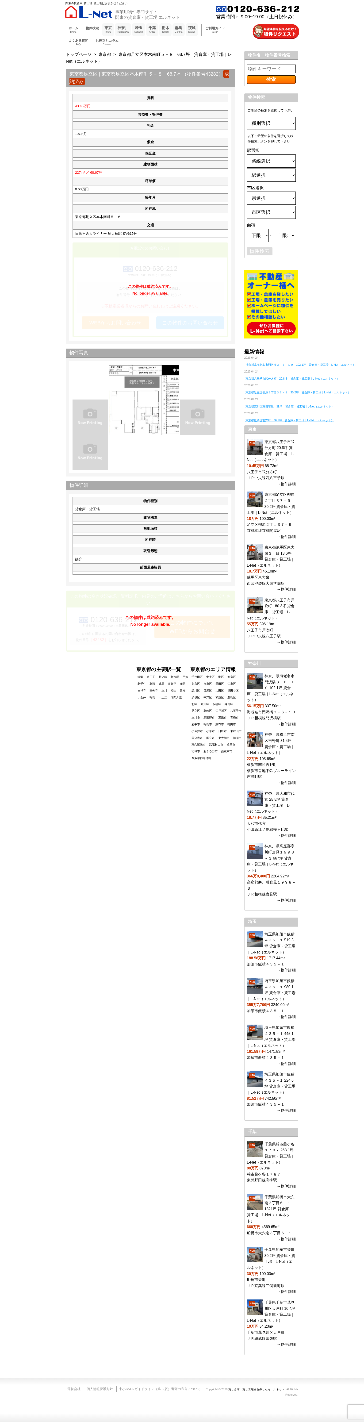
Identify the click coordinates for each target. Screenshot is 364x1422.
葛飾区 (207, 710)
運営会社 (73, 1389)
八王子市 (235, 710)
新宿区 (231, 677)
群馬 (179, 30)
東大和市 (224, 738)
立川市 (196, 717)
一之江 (163, 697)
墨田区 (219, 683)
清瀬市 (237, 738)
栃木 (165, 30)
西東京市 (226, 751)
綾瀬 (140, 677)
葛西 (152, 683)
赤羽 (182, 683)
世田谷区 (233, 690)
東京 (108, 30)
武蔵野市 (209, 717)
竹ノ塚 (163, 677)
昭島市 (207, 724)
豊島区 (231, 697)
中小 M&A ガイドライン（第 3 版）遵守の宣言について (160, 1389)
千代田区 (197, 677)
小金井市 (197, 731)
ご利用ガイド (215, 30)
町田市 (231, 724)
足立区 (196, 710)
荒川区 (205, 704)
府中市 (196, 724)
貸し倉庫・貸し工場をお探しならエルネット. (256, 1389)
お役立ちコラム (107, 42)
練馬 (161, 683)
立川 (164, 690)
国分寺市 (197, 738)
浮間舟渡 (176, 697)
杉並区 (219, 697)
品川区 (196, 690)
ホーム (73, 30)
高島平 (172, 683)
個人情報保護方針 (100, 1389)
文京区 (196, 683)
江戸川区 (221, 710)
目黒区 (207, 690)
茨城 (191, 30)
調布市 (219, 724)
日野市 (222, 731)
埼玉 (138, 30)
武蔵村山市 (216, 744)
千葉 (152, 30)
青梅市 (234, 717)
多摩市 (231, 744)
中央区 (210, 677)
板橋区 (217, 704)
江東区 (231, 683)
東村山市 (235, 731)
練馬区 (229, 704)
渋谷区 (196, 697)
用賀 (185, 677)
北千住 (142, 683)
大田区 (219, 690)
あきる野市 (210, 751)
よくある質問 (78, 42)
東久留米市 (199, 744)
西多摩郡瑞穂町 (201, 758)
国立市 (210, 738)
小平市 (210, 731)
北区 (194, 704)
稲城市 (196, 751)
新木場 (175, 677)
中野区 (207, 697)
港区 (221, 677)
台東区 (207, 683)
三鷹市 (222, 717)
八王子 (151, 677)
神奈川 (123, 30)
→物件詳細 (286, 484)
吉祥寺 (142, 690)
